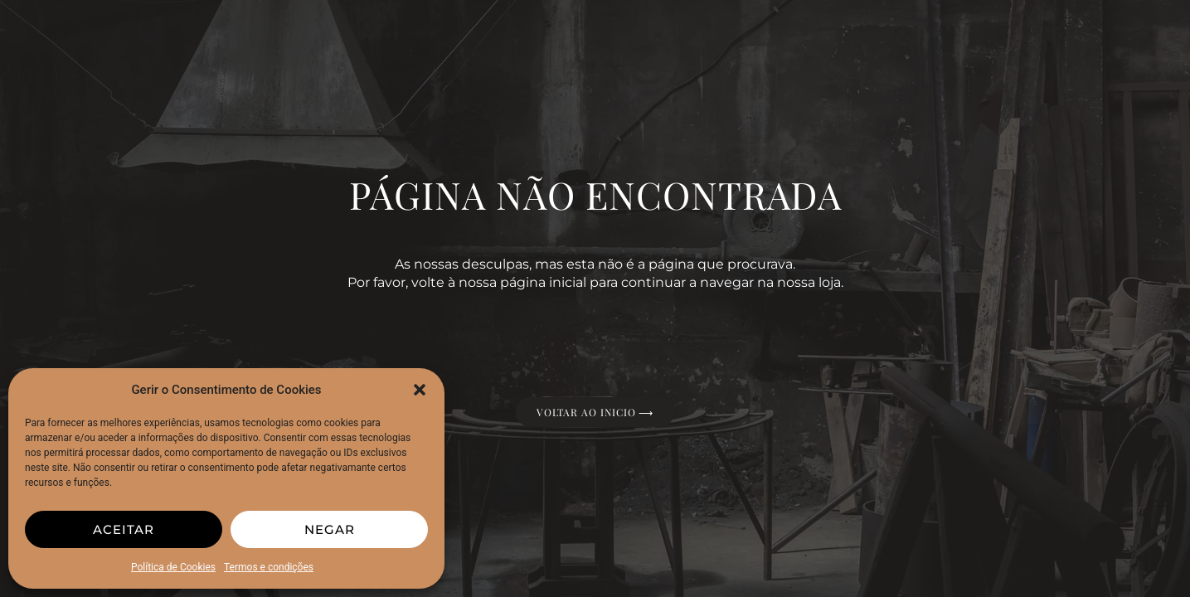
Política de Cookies (173, 567)
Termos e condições (268, 567)
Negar (329, 529)
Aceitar (123, 529)
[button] (419, 389)
